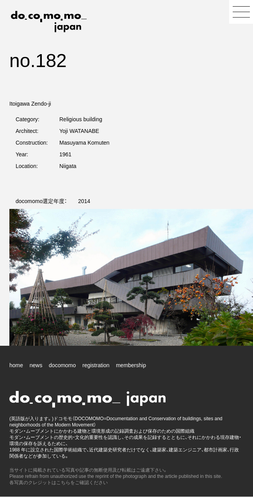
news (36, 365)
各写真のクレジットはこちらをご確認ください (58, 482)
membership (131, 365)
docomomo (62, 365)
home (16, 365)
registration (95, 365)
